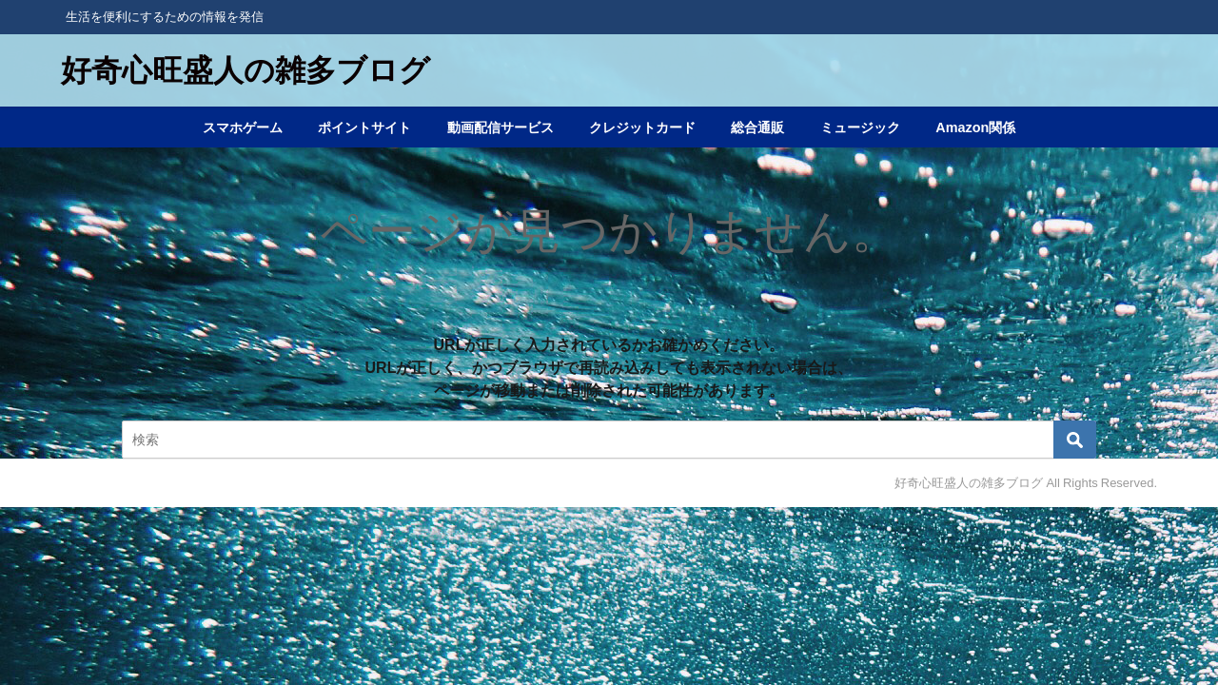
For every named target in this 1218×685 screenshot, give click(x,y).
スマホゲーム (243, 127)
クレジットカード (642, 127)
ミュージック (860, 127)
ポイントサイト (364, 127)
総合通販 (757, 127)
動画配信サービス (500, 127)
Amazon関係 (975, 127)
